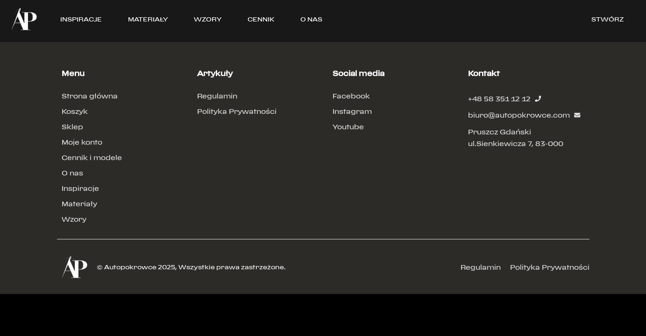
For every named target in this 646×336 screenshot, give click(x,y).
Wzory (74, 219)
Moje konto (82, 142)
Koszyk (75, 111)
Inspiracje (80, 188)
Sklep (72, 127)
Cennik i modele (92, 157)
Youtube (348, 127)
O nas (72, 173)
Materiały (79, 204)
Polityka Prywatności (237, 111)
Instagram (352, 111)
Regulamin (217, 96)
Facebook (351, 96)
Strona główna (90, 96)
